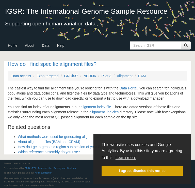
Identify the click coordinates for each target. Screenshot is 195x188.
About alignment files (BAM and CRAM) (49, 142)
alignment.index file (95, 107)
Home (12, 45)
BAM (142, 76)
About (29, 45)
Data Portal (128, 88)
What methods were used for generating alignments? (59, 137)
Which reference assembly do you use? (49, 152)
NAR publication (43, 172)
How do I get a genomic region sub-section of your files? (62, 147)
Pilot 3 (106, 76)
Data (46, 45)
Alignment (125, 76)
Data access (21, 76)
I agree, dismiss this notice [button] (142, 171)
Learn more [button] (126, 157)
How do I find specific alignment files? (52, 64)
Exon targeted (48, 76)
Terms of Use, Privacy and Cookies (57, 168)
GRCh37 (71, 76)
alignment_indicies (104, 112)
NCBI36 (90, 76)
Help (60, 45)
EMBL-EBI (30, 168)
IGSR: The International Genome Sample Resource (86, 11)
